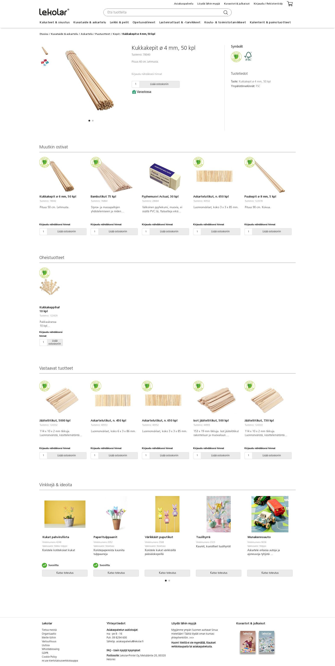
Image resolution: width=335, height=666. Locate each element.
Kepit (116, 33)
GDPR (45, 653)
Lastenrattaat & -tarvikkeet (180, 22)
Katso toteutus (64, 573)
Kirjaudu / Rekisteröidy (268, 3)
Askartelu (87, 33)
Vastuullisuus (49, 641)
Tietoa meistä (49, 630)
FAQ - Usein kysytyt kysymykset (123, 650)
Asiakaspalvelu (183, 3)
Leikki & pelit (119, 22)
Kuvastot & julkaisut (237, 3)
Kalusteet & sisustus (55, 22)
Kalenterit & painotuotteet (270, 22)
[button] (89, 120)
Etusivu (44, 33)
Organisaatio (49, 634)
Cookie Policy (49, 657)
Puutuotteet (102, 33)
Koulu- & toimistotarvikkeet (225, 22)
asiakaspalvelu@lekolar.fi (130, 641)
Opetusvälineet (144, 22)
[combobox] (167, 12)
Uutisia (46, 645)
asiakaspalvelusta (202, 647)
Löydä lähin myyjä (208, 3)
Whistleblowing (50, 649)
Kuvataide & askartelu (89, 22)
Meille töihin (49, 638)
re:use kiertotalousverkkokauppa (60, 661)
